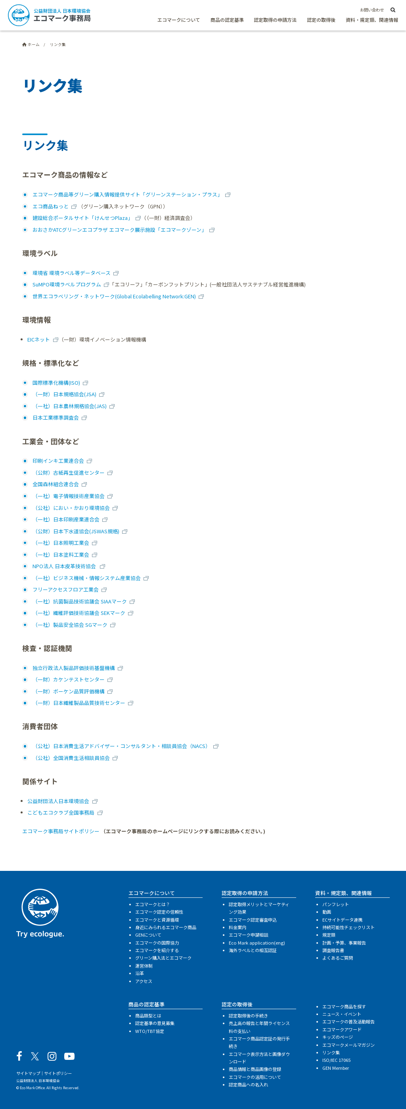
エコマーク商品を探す (344, 1006)
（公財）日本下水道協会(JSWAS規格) (76, 531)
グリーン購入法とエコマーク (163, 957)
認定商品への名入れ (248, 1084)
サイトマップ (28, 1073)
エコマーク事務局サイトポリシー (61, 831)
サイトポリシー (58, 1073)
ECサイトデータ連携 (342, 919)
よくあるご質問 (337, 957)
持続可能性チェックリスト (348, 927)
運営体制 (144, 965)
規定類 (328, 934)
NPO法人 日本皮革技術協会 (65, 566)
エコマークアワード (342, 1029)
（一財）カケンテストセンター (69, 679)
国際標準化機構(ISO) (56, 382)
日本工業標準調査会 (56, 417)
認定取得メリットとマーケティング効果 (259, 908)
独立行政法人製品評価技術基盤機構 (74, 668)
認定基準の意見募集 (154, 1023)
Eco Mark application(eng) (257, 942)
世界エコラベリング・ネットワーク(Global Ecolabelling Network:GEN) (114, 296)
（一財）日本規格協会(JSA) (64, 394)
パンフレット (335, 904)
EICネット (38, 339)
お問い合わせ (372, 10)
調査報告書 (333, 950)
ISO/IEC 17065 (336, 1060)
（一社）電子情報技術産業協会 (69, 496)
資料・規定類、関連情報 (372, 19)
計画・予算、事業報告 (344, 942)
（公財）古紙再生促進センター (69, 472)
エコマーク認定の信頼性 (159, 912)
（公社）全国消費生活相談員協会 (71, 758)
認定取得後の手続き (248, 1015)
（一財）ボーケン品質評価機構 (69, 691)
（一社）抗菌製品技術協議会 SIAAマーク (80, 601)
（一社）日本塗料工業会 (61, 554)
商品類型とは (148, 1015)
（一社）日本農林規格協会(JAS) (70, 406)
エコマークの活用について (255, 1077)
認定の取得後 (321, 19)
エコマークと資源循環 (157, 919)
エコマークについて (178, 19)
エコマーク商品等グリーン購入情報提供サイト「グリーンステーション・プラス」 (127, 194)
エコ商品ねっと (51, 206)
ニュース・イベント (341, 1014)
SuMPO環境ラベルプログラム (67, 284)
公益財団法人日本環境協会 (58, 801)
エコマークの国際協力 (157, 942)
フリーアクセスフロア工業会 (66, 589)
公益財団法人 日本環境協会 (38, 1080)
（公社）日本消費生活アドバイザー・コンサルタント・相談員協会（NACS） (122, 746)
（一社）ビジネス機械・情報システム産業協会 (87, 578)
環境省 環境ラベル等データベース (72, 273)
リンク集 (331, 1052)
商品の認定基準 (227, 19)
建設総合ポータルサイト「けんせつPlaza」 (83, 217)
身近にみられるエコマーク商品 (165, 927)
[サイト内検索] (393, 10)
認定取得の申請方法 (275, 19)
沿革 (139, 973)
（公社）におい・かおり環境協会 (71, 508)
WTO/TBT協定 (149, 1031)
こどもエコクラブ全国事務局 (60, 812)
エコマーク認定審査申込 (253, 919)
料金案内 (237, 927)
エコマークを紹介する (157, 950)
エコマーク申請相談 (248, 934)
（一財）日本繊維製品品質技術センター (79, 702)
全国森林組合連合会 (56, 484)
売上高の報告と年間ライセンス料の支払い (259, 1027)
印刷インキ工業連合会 (58, 460)
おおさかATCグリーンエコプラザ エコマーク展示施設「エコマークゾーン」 (120, 229)
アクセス (143, 981)
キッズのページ (337, 1037)
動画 (326, 912)
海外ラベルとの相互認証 (253, 950)
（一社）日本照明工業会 (61, 542)
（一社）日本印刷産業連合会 (66, 519)
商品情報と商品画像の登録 (255, 1069)
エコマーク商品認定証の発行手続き (259, 1042)
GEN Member (335, 1068)
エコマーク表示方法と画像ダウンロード (259, 1058)
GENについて (148, 934)
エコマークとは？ (152, 904)
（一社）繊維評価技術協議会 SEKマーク (79, 613)
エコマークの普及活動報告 (348, 1021)
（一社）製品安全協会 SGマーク (70, 624)
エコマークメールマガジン (348, 1045)
